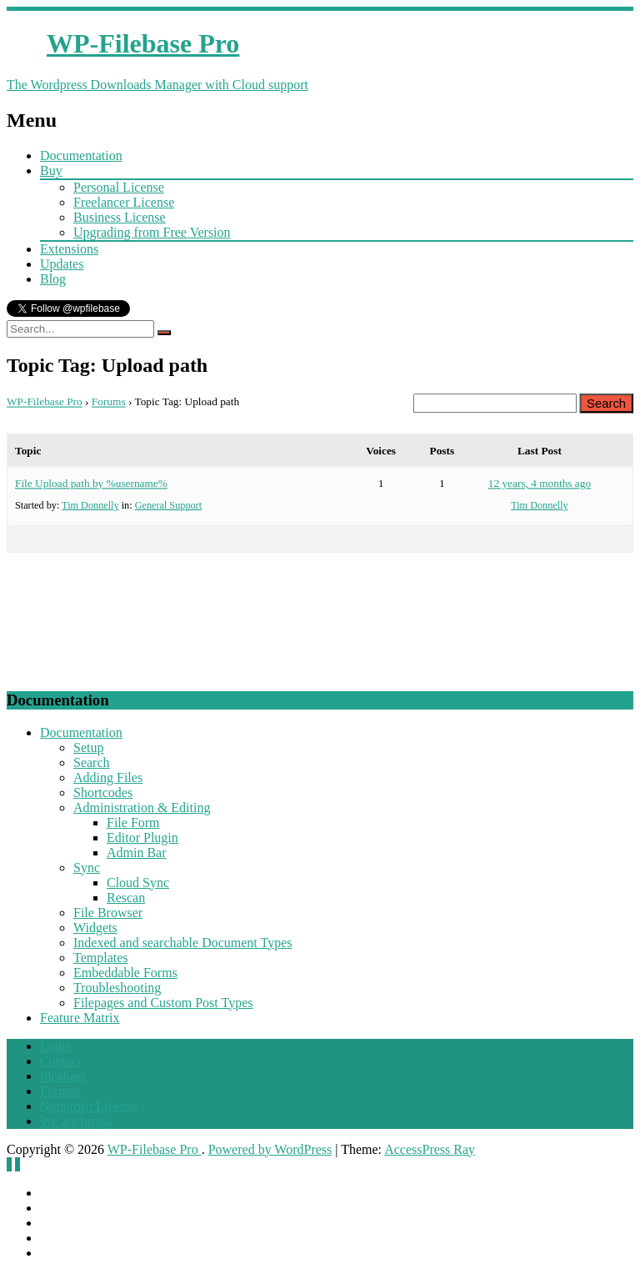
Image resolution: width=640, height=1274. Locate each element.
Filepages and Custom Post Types (162, 1003)
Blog (53, 279)
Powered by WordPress (270, 1149)
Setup (88, 747)
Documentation (81, 155)
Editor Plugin (142, 837)
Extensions (69, 249)
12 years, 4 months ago (539, 482)
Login (56, 1046)
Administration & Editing (141, 807)
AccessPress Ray (429, 1149)
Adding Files (107, 777)
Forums (109, 402)
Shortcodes (102, 792)
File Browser (107, 912)
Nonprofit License (89, 1106)
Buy (51, 170)
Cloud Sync (138, 882)
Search (91, 762)
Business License (119, 217)
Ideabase (63, 1076)
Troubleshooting (117, 988)
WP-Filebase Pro (44, 402)
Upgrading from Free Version (152, 232)
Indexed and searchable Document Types (182, 942)
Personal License (118, 187)
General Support (168, 504)
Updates (61, 264)
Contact (61, 1061)
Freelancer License (123, 202)
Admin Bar (137, 852)
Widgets (95, 927)
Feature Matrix (80, 1018)
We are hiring (76, 1121)
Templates (100, 957)
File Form (133, 822)
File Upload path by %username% (91, 482)
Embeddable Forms (125, 973)
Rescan (126, 897)
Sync (86, 867)
